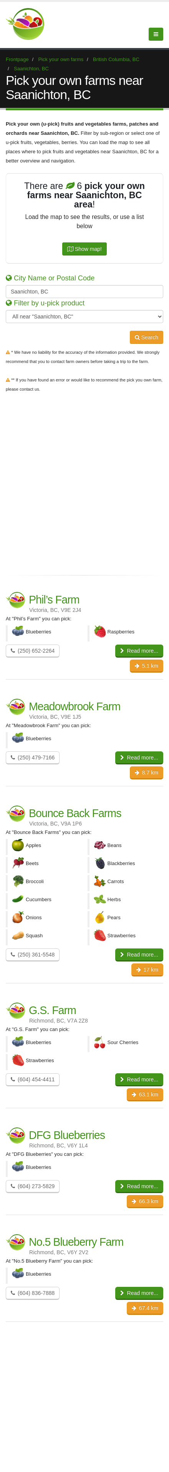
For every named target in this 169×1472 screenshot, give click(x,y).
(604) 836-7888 (33, 1293)
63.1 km (145, 1094)
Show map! (84, 249)
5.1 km (146, 666)
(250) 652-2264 (33, 651)
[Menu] (156, 34)
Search (146, 337)
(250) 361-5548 (33, 954)
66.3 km (145, 1201)
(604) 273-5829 (33, 1186)
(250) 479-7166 (33, 757)
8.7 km (146, 772)
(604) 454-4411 (33, 1079)
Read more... (139, 651)
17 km (147, 969)
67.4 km (145, 1308)
